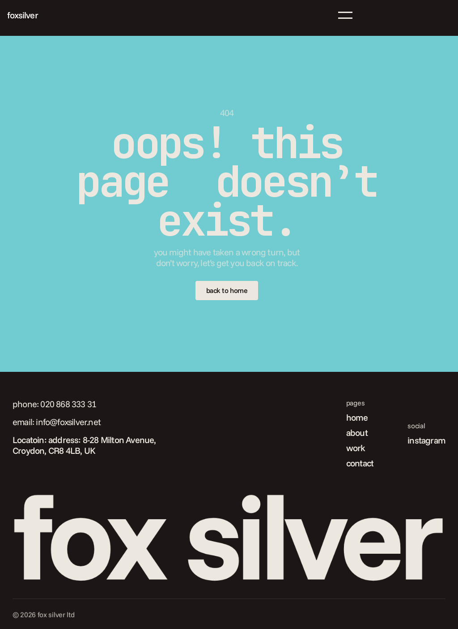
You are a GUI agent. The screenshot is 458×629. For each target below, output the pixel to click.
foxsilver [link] (22, 15)
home (357, 417)
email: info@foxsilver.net (57, 421)
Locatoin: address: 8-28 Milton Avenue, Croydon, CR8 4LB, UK (85, 445)
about (357, 432)
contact (359, 463)
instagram (426, 440)
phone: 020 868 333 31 (54, 403)
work (355, 447)
